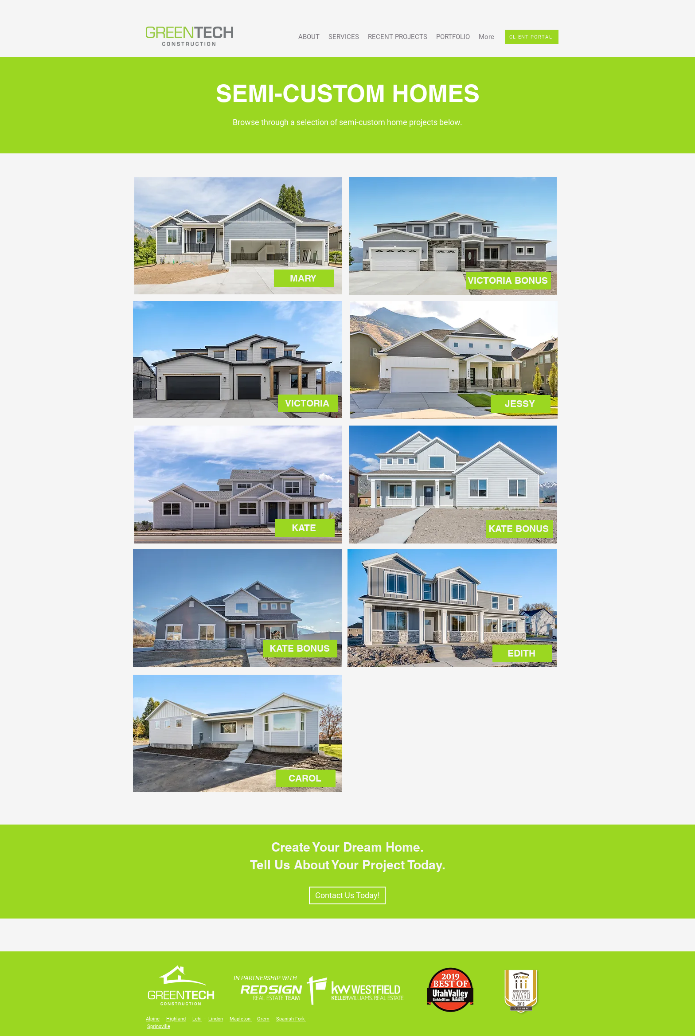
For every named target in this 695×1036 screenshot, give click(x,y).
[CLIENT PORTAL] (531, 37)
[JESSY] (521, 404)
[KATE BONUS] (519, 529)
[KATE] (305, 528)
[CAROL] (306, 778)
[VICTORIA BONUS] (508, 280)
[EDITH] (522, 653)
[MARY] (304, 278)
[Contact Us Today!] (347, 895)
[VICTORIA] (308, 403)
